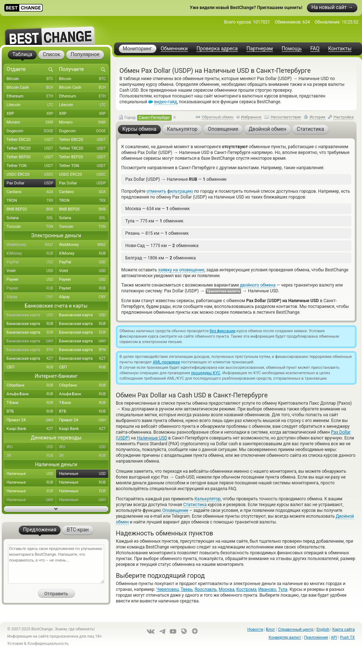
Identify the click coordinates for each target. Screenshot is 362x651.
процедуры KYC (205, 373)
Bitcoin (31, 79)
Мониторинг (137, 48)
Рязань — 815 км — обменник (157, 233)
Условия (15, 643)
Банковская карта (31, 315)
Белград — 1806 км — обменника (160, 257)
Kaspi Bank (31, 429)
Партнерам (260, 48)
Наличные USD (152, 438)
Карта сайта (343, 629)
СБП (31, 367)
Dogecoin (31, 131)
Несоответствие (286, 117)
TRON (31, 200)
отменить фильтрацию (170, 191)
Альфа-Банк (31, 394)
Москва (226, 589)
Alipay (31, 297)
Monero (31, 122)
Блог (270, 629)
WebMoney (31, 245)
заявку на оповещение (181, 269)
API (334, 637)
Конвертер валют (285, 637)
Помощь (292, 48)
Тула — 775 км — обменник (154, 221)
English (322, 629)
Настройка (343, 117)
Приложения (316, 637)
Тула (282, 589)
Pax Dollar (31, 183)
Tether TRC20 (31, 148)
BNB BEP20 (31, 209)
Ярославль (205, 589)
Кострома (246, 589)
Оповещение (175, 510)
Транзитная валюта (223, 291)
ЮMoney (31, 253)
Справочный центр (295, 629)
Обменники (174, 48)
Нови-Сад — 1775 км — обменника (161, 245)
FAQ (314, 48)
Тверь (187, 589)
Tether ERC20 (31, 139)
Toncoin (31, 226)
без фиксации (222, 331)
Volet (31, 271)
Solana (31, 218)
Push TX (347, 637)
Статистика (195, 504)
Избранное (251, 117)
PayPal (31, 262)
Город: (145, 118)
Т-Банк (31, 402)
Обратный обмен (217, 117)
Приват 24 (31, 420)
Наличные (31, 474)
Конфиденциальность (48, 643)
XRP (31, 113)
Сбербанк (31, 385)
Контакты (340, 48)
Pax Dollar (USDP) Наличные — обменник (176, 179)
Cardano (31, 192)
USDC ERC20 (31, 174)
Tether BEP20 (31, 157)
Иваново (267, 589)
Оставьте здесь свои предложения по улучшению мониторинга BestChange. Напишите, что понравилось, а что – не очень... (56, 564)
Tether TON (31, 166)
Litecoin (31, 105)
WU (31, 447)
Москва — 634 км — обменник (157, 208)
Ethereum (31, 96)
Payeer (31, 279)
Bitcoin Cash (31, 87)
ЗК (31, 455)
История (317, 117)
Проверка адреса (217, 48)
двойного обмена (257, 285)
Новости (255, 629)
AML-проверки (166, 362)
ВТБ (31, 411)
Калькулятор (207, 498)
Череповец (167, 589)
